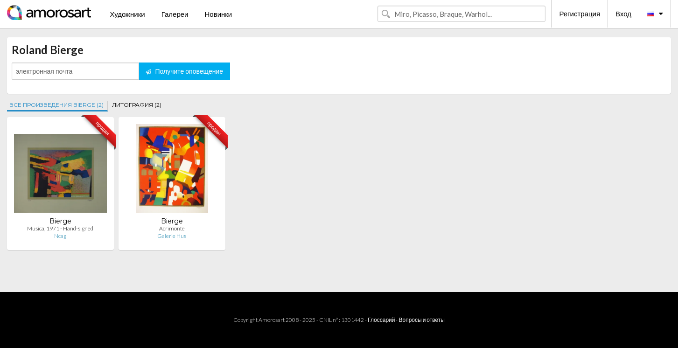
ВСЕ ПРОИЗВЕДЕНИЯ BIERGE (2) (56, 104)
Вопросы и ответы (421, 319)
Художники (127, 14)
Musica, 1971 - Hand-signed (60, 228)
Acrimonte (172, 228)
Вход (623, 13)
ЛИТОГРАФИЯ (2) (136, 104)
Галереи (175, 14)
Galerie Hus (171, 235)
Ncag (60, 235)
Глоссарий (381, 319)
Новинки (218, 14)
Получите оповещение (184, 71)
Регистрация (579, 13)
